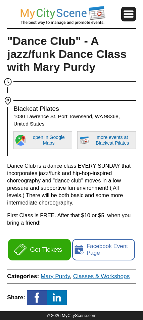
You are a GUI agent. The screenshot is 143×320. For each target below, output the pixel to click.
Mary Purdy (55, 276)
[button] (128, 14)
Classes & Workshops (101, 276)
